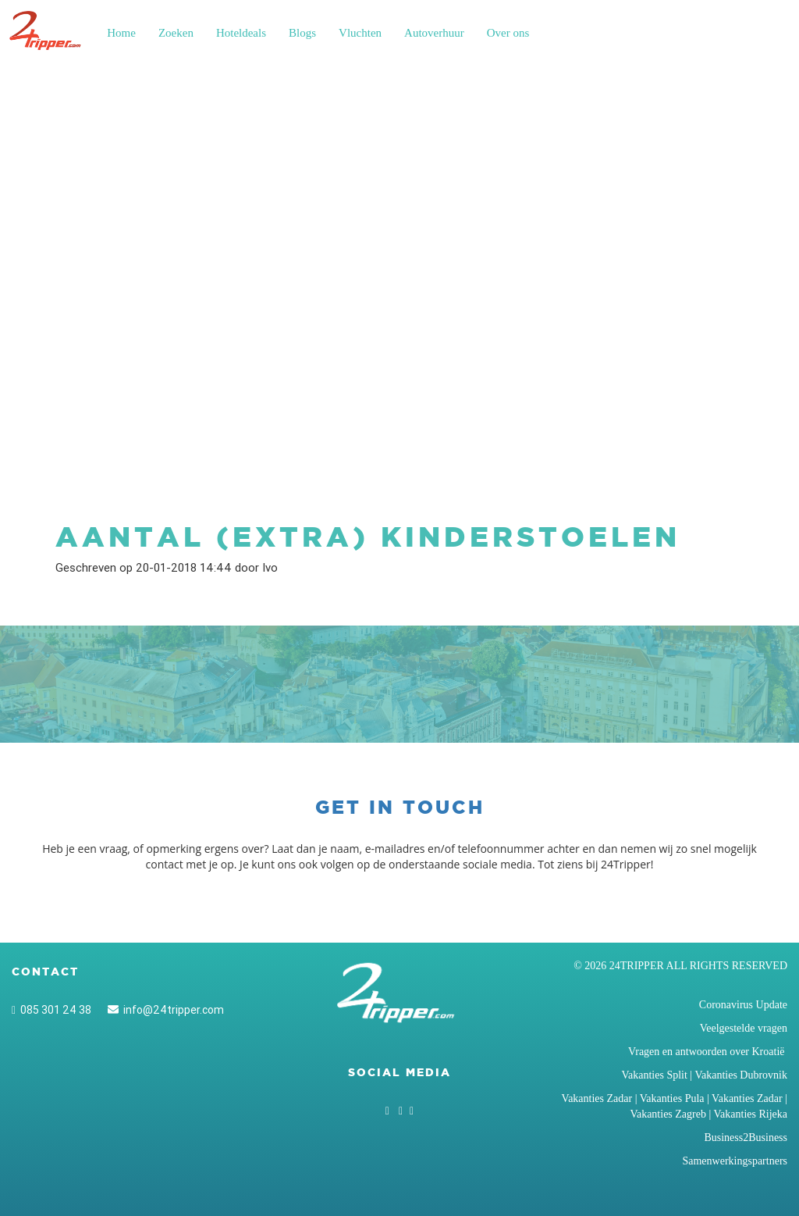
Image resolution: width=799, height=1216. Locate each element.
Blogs (302, 33)
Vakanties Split (654, 1075)
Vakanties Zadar (597, 1098)
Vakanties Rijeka (750, 1114)
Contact (45, 971)
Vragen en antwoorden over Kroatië (707, 1051)
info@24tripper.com (166, 1010)
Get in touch (400, 807)
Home (121, 33)
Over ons (508, 33)
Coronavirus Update (743, 1005)
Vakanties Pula (672, 1098)
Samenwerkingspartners (734, 1161)
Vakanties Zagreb (668, 1114)
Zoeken (176, 33)
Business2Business (745, 1137)
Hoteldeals (241, 33)
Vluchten (360, 33)
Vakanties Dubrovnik (740, 1075)
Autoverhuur (434, 33)
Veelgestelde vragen (743, 1028)
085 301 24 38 (51, 1010)
